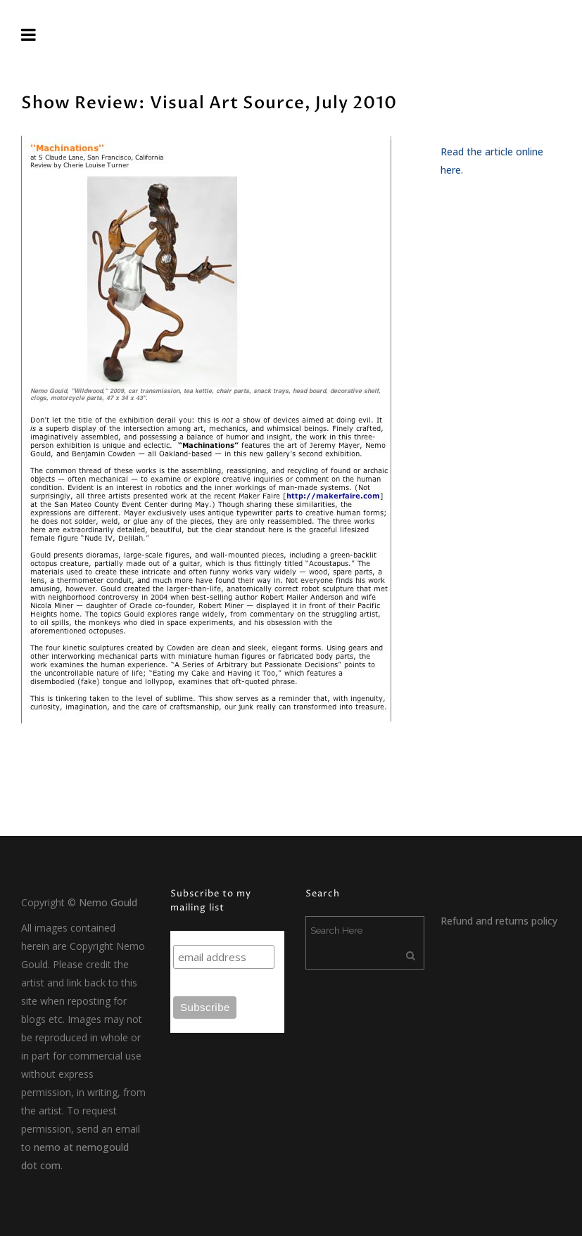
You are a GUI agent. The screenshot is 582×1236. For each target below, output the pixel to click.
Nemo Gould (108, 902)
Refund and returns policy (499, 920)
